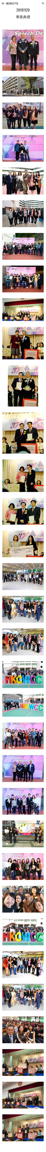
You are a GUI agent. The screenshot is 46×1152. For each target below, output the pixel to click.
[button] (3, 3)
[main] (23, 13)
